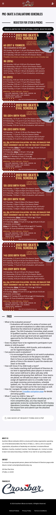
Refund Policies (14, 511)
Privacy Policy (26, 511)
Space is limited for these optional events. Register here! (28, 29)
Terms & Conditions (40, 511)
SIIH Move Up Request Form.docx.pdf (24, 418)
